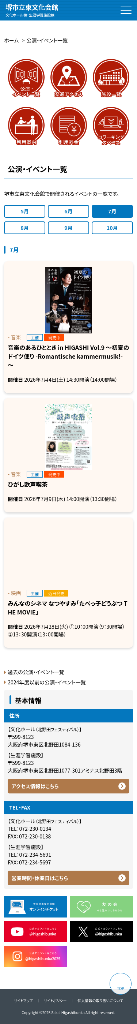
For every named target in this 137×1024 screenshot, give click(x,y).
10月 (112, 227)
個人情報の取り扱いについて (100, 1000)
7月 (112, 211)
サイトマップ (23, 1000)
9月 (68, 227)
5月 (25, 211)
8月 (25, 227)
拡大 (16, 23)
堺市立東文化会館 (31, 10)
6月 (68, 211)
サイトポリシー (55, 1000)
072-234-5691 (35, 854)
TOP (120, 988)
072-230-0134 (35, 828)
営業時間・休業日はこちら (39, 878)
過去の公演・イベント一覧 (36, 672)
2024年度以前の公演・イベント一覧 (46, 682)
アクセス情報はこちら (35, 786)
